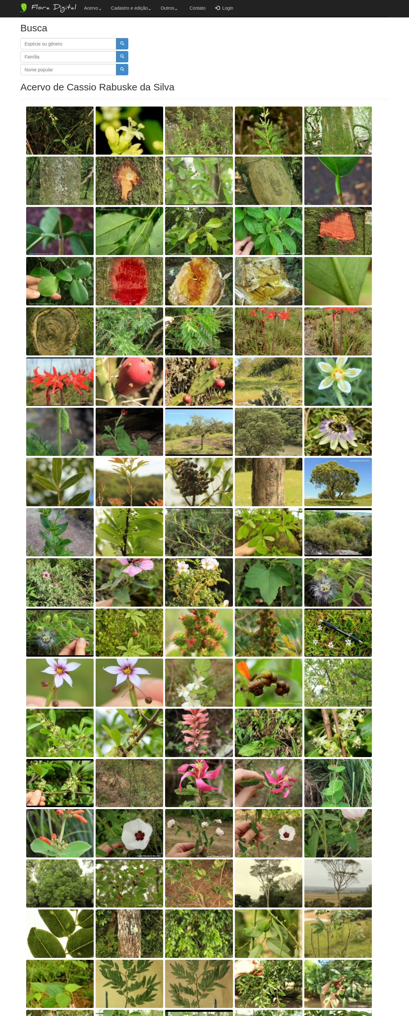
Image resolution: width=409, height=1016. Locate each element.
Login (224, 8)
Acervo (92, 8)
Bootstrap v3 (392, 997)
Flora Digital (47, 8)
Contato (196, 8)
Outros (169, 8)
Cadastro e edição (131, 8)
